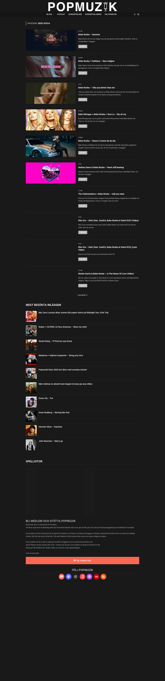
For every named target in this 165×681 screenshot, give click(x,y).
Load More (82, 389)
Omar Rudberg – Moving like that (54, 507)
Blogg (49, 14)
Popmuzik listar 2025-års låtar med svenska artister (63, 464)
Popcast (61, 14)
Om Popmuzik (111, 14)
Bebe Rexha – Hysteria (89, 34)
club (80, 31)
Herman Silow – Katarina (50, 521)
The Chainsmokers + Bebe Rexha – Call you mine (102, 257)
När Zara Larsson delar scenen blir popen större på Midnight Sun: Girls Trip (73, 407)
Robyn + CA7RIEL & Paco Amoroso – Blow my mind (63, 421)
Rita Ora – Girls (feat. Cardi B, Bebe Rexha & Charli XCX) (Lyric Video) (106, 332)
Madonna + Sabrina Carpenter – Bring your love (61, 450)
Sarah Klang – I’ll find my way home (55, 435)
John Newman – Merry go (51, 535)
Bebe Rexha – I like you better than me (97, 109)
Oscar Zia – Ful (46, 492)
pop (79, 105)
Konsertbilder (75, 14)
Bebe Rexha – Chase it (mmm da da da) (97, 183)
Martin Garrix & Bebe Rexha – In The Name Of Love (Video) (107, 368)
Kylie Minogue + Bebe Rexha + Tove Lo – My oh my (103, 146)
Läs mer (83, 46)
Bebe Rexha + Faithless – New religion (97, 72)
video (80, 68)
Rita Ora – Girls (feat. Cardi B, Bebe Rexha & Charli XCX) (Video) (106, 295)
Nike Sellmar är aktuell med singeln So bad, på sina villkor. (66, 478)
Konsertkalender (93, 14)
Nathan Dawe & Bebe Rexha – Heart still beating (102, 220)
